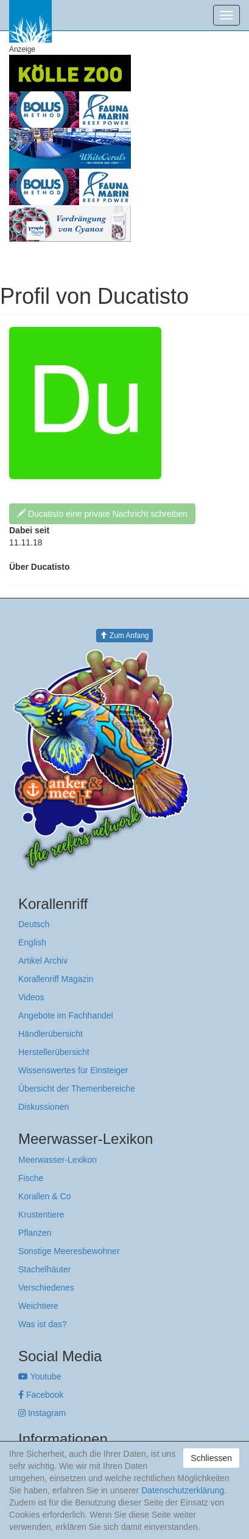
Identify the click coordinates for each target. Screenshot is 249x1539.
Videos (31, 997)
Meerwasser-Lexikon (57, 1160)
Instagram (42, 1413)
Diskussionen (43, 1107)
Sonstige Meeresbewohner (69, 1251)
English (32, 942)
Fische (30, 1178)
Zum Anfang (124, 635)
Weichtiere (38, 1306)
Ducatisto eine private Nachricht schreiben (102, 514)
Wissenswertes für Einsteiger (73, 1070)
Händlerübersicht (50, 1034)
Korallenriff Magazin (55, 979)
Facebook (40, 1395)
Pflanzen (34, 1233)
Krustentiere (41, 1214)
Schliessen (211, 1458)
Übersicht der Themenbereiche (76, 1088)
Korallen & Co (44, 1196)
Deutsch (33, 924)
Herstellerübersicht (53, 1052)
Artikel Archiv (43, 961)
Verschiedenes (46, 1287)
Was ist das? (42, 1324)
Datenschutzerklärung (182, 1490)
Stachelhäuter (44, 1269)
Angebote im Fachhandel (65, 1015)
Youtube (39, 1376)
